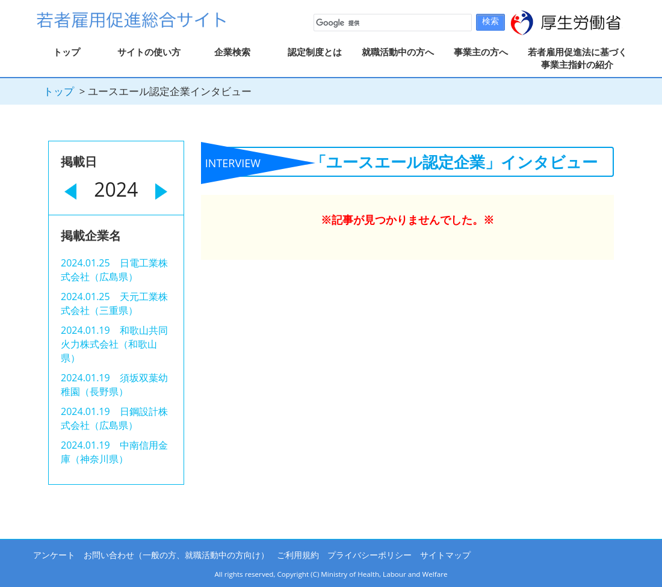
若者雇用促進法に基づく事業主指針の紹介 (577, 58)
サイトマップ (445, 555)
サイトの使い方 (149, 52)
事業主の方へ (481, 52)
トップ (66, 52)
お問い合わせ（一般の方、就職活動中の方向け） (176, 555)
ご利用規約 (298, 555)
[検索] (391, 22)
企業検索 (232, 52)
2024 (116, 189)
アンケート (54, 555)
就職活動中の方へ (398, 52)
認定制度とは (315, 52)
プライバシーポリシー (369, 555)
